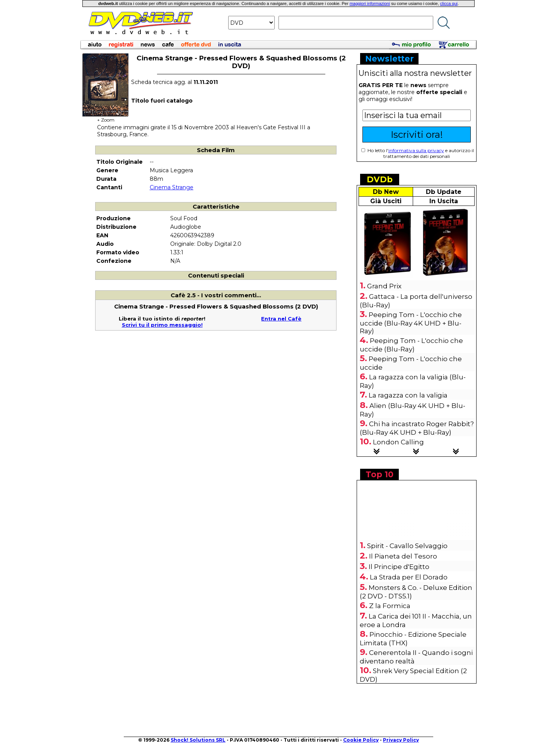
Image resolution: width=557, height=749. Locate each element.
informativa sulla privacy (416, 150)
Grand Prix (384, 286)
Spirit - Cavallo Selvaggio (407, 546)
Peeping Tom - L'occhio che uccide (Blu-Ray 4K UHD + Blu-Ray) (411, 323)
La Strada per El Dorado (409, 577)
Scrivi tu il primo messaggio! (162, 325)
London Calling (398, 442)
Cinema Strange (171, 187)
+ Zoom (105, 117)
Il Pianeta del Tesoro (403, 556)
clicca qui (449, 3)
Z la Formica (389, 606)
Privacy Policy (401, 740)
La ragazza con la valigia (408, 395)
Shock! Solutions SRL (198, 740)
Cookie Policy (361, 740)
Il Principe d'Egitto (399, 567)
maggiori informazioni (370, 3)
